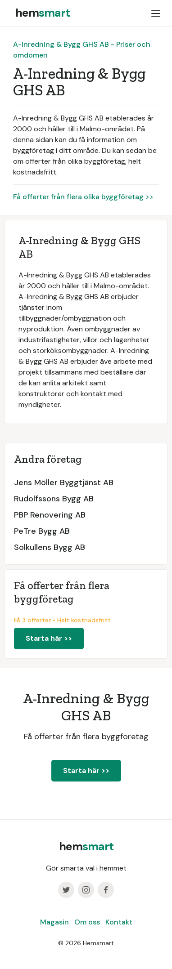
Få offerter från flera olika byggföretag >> (83, 196)
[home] (40, 13)
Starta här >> (49, 638)
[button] (155, 13)
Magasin (54, 922)
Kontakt (118, 922)
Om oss (87, 922)
